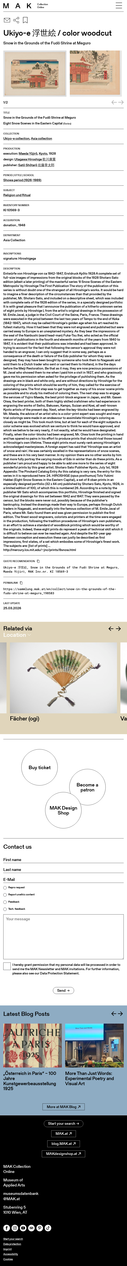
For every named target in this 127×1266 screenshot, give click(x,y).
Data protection (12, 1244)
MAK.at (64, 1133)
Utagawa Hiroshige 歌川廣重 (35, 159)
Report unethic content (21, 894)
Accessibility (10, 1254)
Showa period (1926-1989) (22, 180)
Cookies (8, 1259)
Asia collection (41, 138)
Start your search (63, 1123)
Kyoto (43, 153)
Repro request (16, 887)
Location (14, 635)
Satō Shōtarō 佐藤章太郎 (36, 165)
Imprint (7, 1249)
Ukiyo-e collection (16, 138)
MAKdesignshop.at (63, 1153)
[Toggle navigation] (119, 6)
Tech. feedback (16, 909)
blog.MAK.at (64, 1143)
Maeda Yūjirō (28, 153)
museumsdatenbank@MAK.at (21, 1196)
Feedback (13, 901)
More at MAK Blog (63, 1106)
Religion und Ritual (17, 195)
